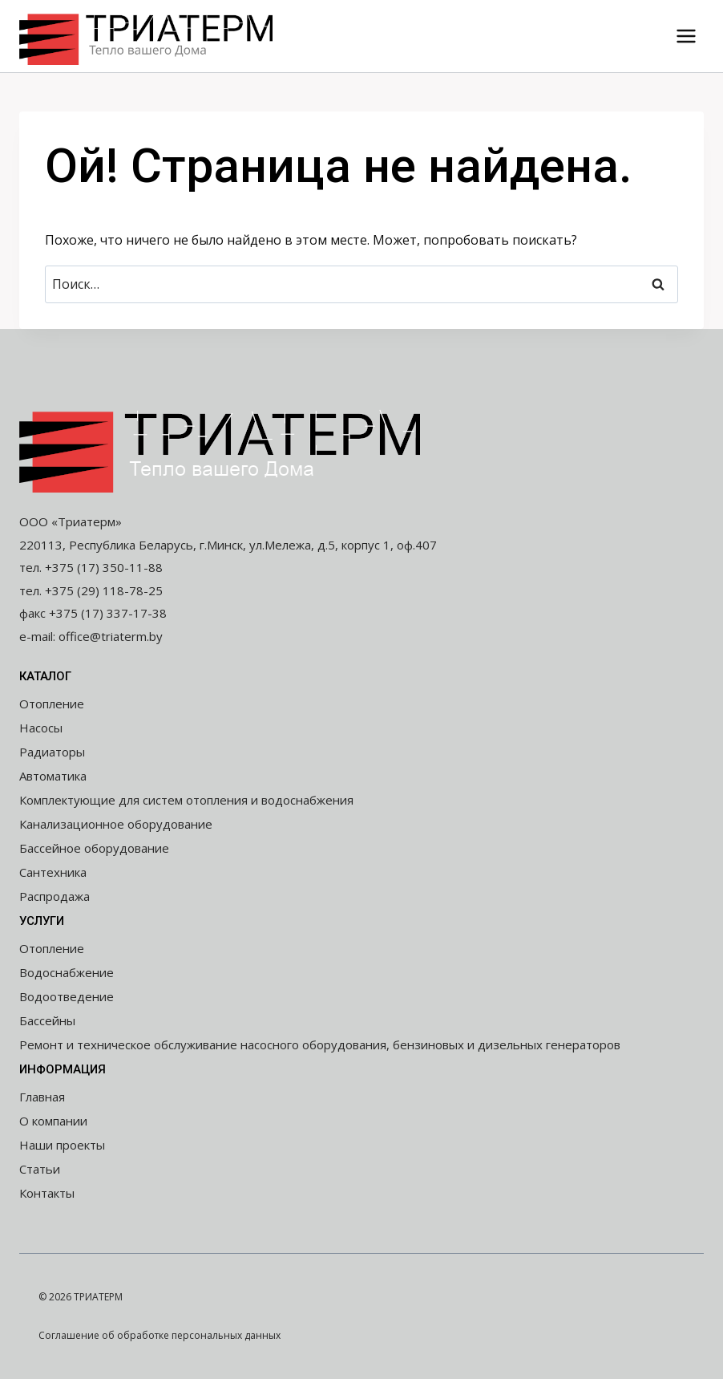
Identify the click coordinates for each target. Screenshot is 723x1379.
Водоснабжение (66, 972)
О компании (53, 1121)
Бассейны (47, 1020)
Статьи (39, 1169)
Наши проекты (62, 1145)
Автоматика (53, 776)
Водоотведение (66, 996)
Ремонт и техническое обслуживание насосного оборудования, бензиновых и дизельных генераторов (319, 1044)
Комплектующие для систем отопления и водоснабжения (186, 800)
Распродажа (54, 896)
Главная (42, 1097)
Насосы (41, 728)
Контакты (47, 1193)
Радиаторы (52, 752)
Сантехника (53, 872)
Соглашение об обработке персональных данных (159, 1335)
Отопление (51, 704)
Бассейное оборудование (94, 848)
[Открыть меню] (686, 35)
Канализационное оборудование (115, 824)
